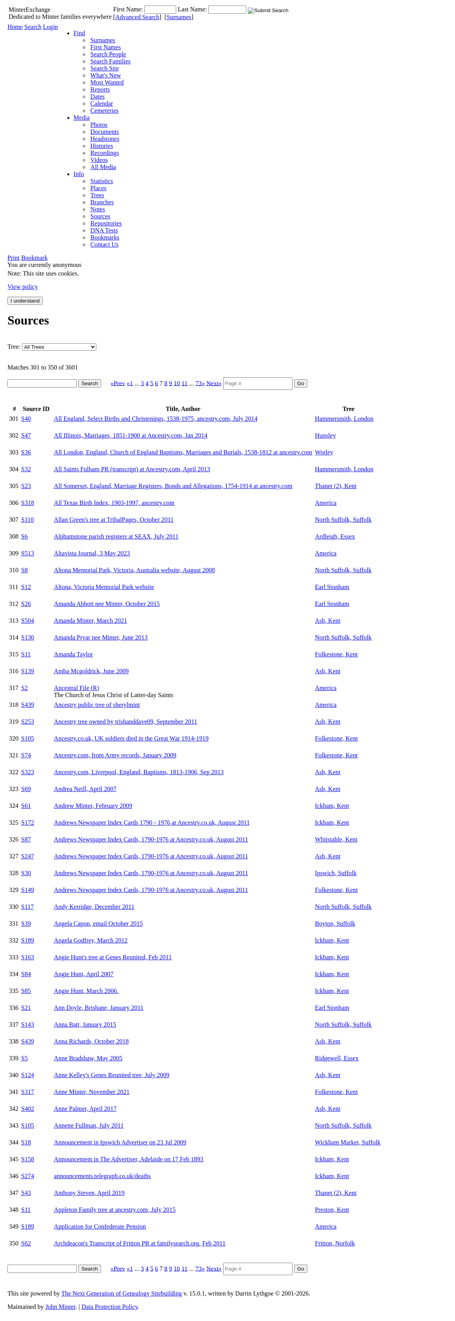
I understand (25, 301)
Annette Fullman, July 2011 (89, 1125)
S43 (26, 1192)
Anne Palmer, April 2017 (85, 1108)
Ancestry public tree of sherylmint (97, 704)
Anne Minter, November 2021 (92, 1092)
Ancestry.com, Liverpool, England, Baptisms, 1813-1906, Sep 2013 (139, 772)
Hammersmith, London (344, 418)
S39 (26, 923)
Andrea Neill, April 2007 (85, 789)
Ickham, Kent (332, 805)
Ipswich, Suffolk (335, 873)
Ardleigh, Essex (335, 536)
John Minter (60, 1306)
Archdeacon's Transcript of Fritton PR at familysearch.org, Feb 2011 (140, 1243)
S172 (27, 822)
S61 (26, 805)
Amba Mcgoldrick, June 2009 (91, 671)
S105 (27, 738)
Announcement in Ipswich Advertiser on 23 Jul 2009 (120, 1142)
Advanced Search (137, 17)
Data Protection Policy (109, 1306)
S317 (27, 1092)
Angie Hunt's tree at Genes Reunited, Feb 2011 (113, 957)
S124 (27, 1075)
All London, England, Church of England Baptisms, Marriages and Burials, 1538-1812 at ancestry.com (183, 452)
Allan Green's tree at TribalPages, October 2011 (114, 519)
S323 (27, 772)
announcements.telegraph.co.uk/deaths (102, 1176)
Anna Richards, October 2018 (91, 1041)
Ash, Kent (327, 620)
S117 (27, 906)
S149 (27, 890)
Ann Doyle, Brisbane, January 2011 (99, 1007)
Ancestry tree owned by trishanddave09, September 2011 (125, 721)
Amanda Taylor (73, 654)
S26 (26, 603)
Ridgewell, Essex (336, 1058)
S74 (26, 755)
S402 (27, 1108)
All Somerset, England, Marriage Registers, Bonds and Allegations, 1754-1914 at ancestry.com (173, 486)
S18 (26, 1142)
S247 (27, 856)
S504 (27, 620)
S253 (27, 721)
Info (79, 174)
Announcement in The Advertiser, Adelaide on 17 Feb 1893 (129, 1159)
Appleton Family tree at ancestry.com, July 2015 (115, 1209)
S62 (26, 1243)
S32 (26, 469)
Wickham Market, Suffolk (347, 1142)
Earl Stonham (332, 587)
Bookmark (34, 257)
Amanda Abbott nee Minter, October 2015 (107, 603)
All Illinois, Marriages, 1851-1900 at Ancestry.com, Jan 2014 (131, 435)
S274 (27, 1176)
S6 (24, 536)
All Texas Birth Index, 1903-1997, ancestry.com (114, 502)
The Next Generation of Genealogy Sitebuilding (121, 1293)
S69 (26, 789)
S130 (27, 637)
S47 (26, 435)
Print (13, 257)
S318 (27, 502)
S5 (24, 1058)
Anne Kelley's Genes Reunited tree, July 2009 (112, 1075)
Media (82, 117)
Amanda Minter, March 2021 (90, 620)
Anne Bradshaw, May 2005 (88, 1058)
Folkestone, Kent (336, 654)
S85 (26, 991)
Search (33, 26)
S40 (26, 418)
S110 (27, 519)
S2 (24, 688)
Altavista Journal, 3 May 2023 (92, 553)
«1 (130, 383)
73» (200, 383)
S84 (26, 974)
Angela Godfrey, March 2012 (91, 940)
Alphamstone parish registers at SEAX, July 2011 (116, 536)
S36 (26, 452)
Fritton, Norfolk (335, 1243)
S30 (26, 873)
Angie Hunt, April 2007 (84, 974)
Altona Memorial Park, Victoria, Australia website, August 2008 (134, 570)
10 (177, 383)
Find (79, 33)
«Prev (117, 383)
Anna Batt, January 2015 (85, 1024)
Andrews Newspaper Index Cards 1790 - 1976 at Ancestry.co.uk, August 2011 (152, 822)
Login (50, 26)
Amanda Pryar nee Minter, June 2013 (101, 637)
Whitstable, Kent (336, 839)
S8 (24, 570)
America (325, 502)
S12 (26, 587)
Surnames (178, 17)
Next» (214, 383)
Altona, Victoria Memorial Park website (104, 587)
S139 (27, 671)
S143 (27, 1024)
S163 (27, 957)
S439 (27, 704)
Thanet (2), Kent (335, 486)
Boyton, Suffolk (335, 923)
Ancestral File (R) (76, 688)
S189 (27, 940)
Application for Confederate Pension (100, 1226)
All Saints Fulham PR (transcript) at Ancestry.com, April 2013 (132, 469)
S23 (26, 486)
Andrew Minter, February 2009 (93, 805)
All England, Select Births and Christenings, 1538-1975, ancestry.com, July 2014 (156, 418)
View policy (22, 286)
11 (185, 383)
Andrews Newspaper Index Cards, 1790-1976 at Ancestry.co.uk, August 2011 (151, 839)
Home (15, 26)
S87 (26, 839)
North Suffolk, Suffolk (343, 519)
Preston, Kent (332, 1209)
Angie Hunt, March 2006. (86, 991)
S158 (27, 1159)
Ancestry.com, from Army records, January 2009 (115, 755)
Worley (324, 452)
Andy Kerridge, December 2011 (94, 906)
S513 (27, 553)
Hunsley (325, 435)
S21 (26, 1007)
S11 (26, 654)
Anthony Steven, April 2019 (89, 1192)
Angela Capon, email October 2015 (98, 923)
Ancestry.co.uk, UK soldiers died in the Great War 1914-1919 (131, 738)
